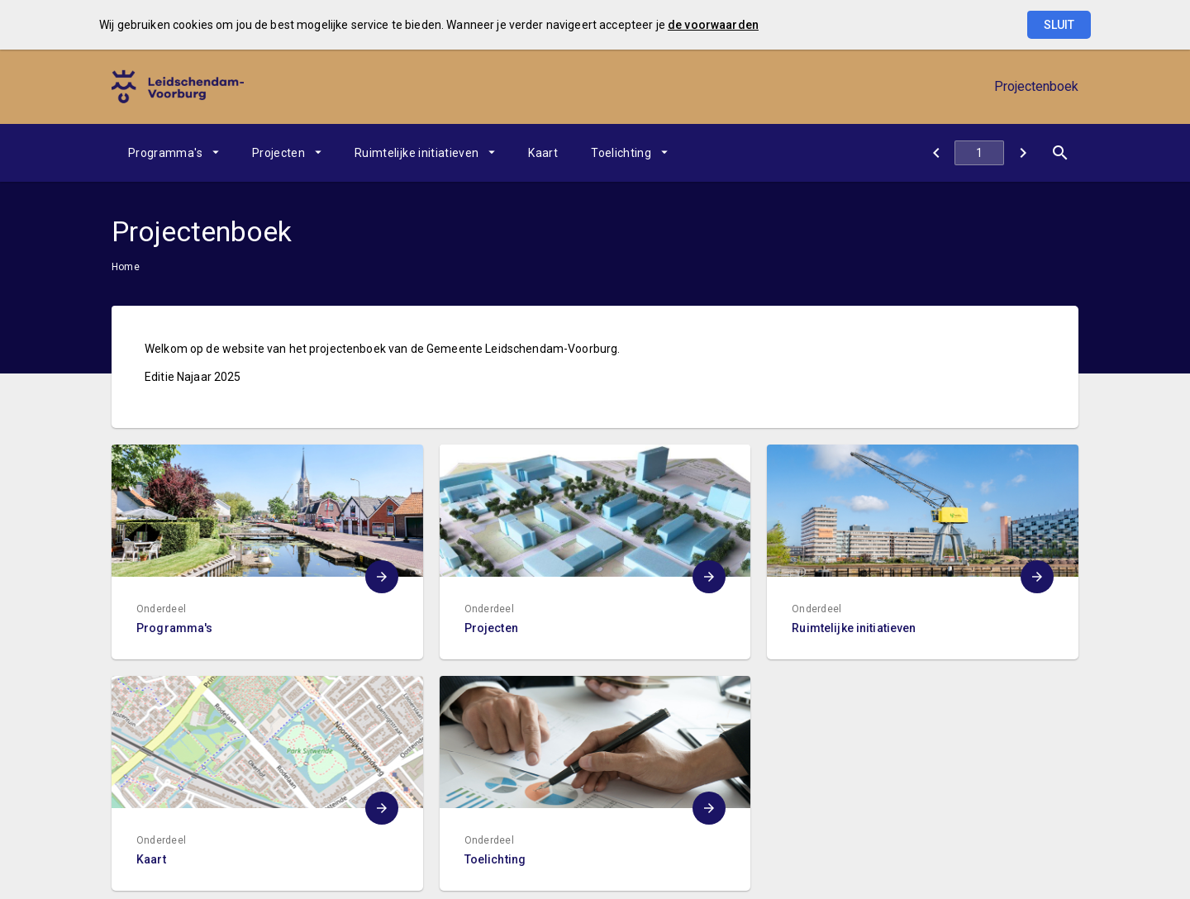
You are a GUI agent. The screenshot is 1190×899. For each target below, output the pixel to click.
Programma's (165, 152)
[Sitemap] (935, 152)
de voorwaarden (713, 24)
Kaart (543, 152)
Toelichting (621, 152)
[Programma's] (1022, 152)
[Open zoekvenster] (1059, 152)
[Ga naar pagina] (979, 152)
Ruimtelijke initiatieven (416, 152)
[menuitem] (174, 152)
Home (126, 267)
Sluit (1059, 24)
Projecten (278, 152)
